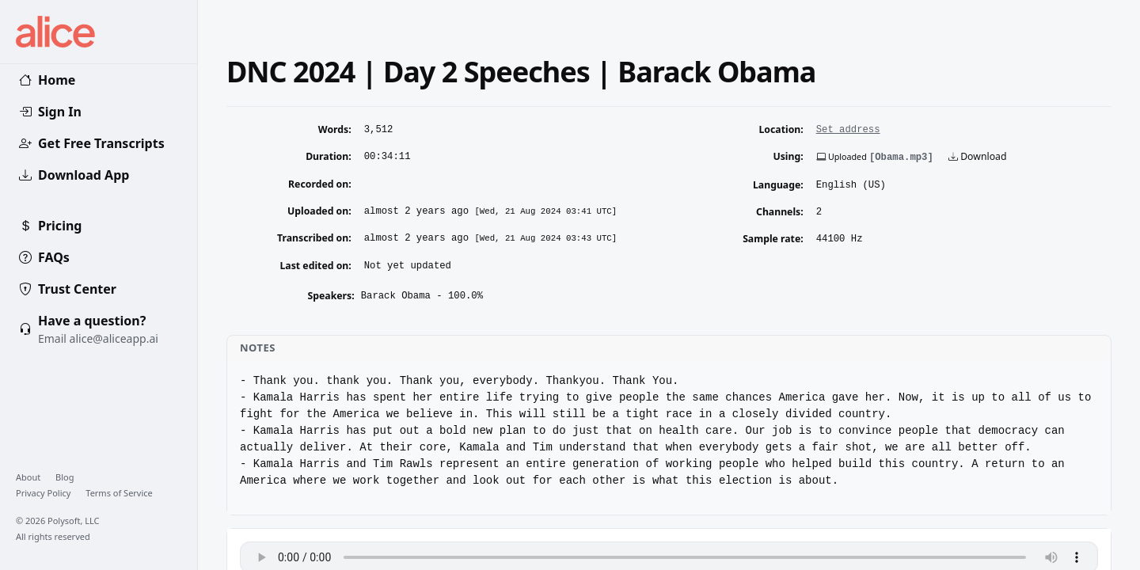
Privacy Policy (44, 493)
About (29, 477)
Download (977, 156)
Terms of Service (119, 493)
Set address (848, 129)
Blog (64, 477)
